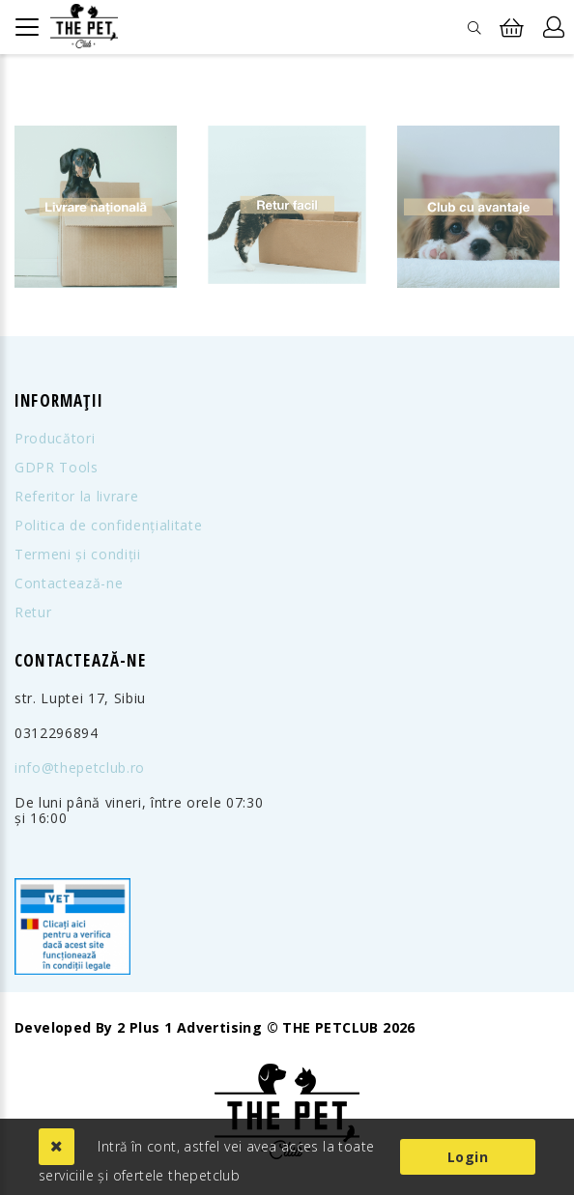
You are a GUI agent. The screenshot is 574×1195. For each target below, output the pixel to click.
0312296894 (56, 733)
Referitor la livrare (76, 496)
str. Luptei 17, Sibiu (80, 698)
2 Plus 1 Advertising (189, 1028)
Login (467, 1157)
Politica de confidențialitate (108, 525)
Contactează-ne (68, 583)
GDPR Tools (56, 467)
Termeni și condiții (77, 554)
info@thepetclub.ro (79, 768)
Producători (54, 438)
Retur (32, 612)
